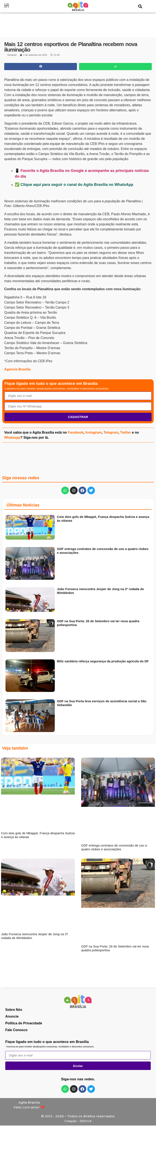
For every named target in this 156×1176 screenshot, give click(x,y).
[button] (140, 6)
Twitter (125, 432)
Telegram (110, 432)
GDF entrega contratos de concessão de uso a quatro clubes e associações (114, 847)
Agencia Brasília (17, 369)
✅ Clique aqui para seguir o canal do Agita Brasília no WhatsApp (74, 184)
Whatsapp (12, 437)
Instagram (93, 432)
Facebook (76, 432)
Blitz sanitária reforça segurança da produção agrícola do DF (103, 661)
